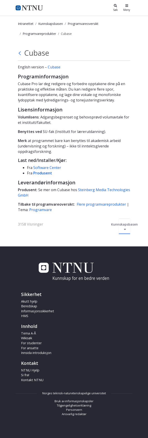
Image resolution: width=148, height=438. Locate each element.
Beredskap (29, 306)
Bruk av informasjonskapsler (74, 401)
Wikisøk (26, 338)
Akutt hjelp (29, 301)
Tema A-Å (28, 333)
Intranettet (25, 24)
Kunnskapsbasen (50, 24)
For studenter (31, 343)
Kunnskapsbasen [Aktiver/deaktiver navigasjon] (124, 226)
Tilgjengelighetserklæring (74, 405)
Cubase (54, 67)
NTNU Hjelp (30, 370)
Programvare (40, 209)
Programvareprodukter (39, 33)
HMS (24, 316)
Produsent (42, 173)
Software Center (47, 167)
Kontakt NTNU (32, 380)
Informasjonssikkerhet (37, 311)
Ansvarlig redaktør (74, 414)
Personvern (74, 410)
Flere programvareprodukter (101, 204)
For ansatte (29, 348)
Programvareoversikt (83, 24)
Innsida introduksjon (36, 353)
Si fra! (25, 375)
